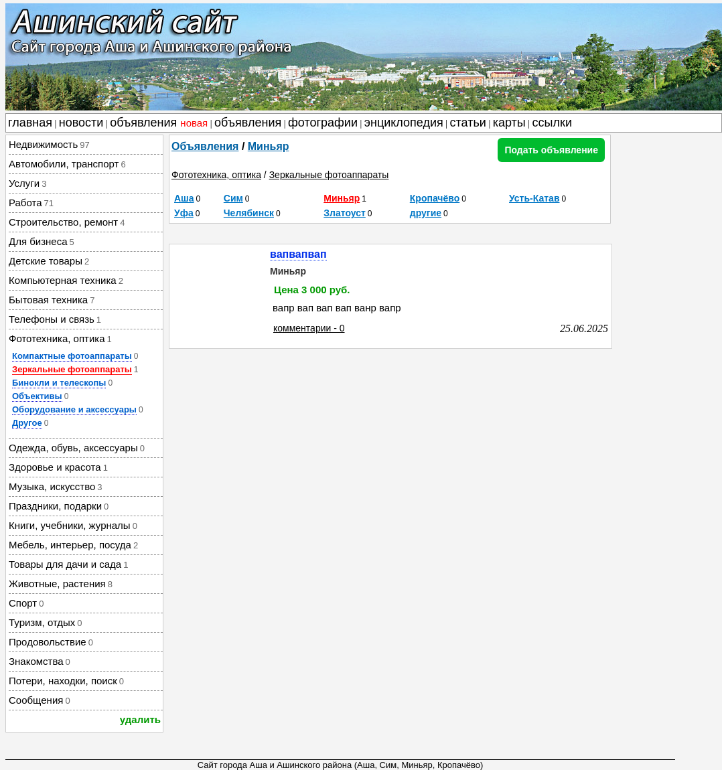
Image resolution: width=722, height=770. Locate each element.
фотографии (323, 122)
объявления (159, 122)
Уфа (184, 213)
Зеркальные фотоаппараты (72, 369)
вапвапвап (298, 254)
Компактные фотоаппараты (72, 356)
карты (509, 122)
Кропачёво (434, 198)
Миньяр (268, 146)
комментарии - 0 (309, 328)
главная (30, 122)
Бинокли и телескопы (59, 383)
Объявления (204, 146)
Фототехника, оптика (216, 174)
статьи (468, 122)
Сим (233, 198)
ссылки (552, 122)
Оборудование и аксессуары (74, 409)
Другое (27, 423)
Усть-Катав (534, 198)
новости (81, 122)
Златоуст (344, 213)
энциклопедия (403, 122)
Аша (184, 198)
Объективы (37, 396)
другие (425, 213)
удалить (140, 719)
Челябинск (249, 213)
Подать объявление (551, 150)
